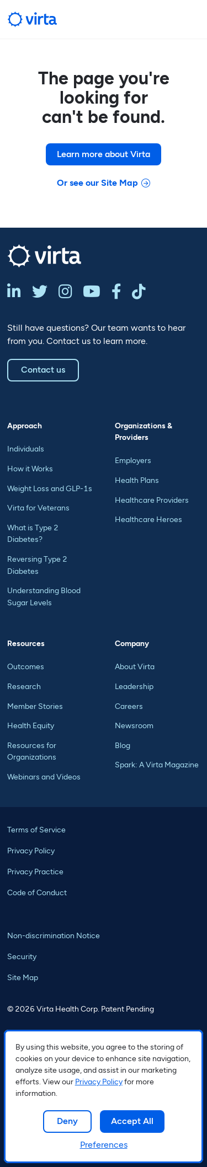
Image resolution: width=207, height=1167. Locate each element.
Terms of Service (36, 830)
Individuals (25, 449)
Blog (122, 745)
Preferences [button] (104, 1144)
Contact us (43, 369)
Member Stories (35, 706)
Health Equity (30, 725)
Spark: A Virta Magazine (157, 765)
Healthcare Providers (152, 500)
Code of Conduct (37, 892)
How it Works (30, 469)
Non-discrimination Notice (53, 935)
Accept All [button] (132, 1121)
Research (24, 686)
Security (21, 956)
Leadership (134, 686)
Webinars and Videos (44, 777)
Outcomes (25, 666)
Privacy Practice (35, 871)
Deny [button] (67, 1121)
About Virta (135, 666)
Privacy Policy (99, 1082)
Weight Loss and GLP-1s (49, 488)
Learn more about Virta (103, 154)
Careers (129, 706)
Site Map (22, 977)
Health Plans (137, 480)
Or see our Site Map (97, 183)
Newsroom (134, 725)
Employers (133, 460)
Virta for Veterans (38, 508)
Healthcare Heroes (148, 519)
